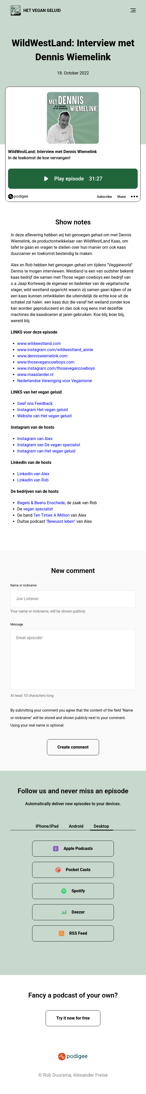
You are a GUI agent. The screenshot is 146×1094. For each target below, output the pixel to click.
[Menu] (133, 10)
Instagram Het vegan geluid (42, 409)
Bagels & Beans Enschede (41, 502)
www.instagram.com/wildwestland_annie (55, 349)
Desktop (101, 826)
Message (16, 624)
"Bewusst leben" (60, 521)
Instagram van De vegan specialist (48, 444)
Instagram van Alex (35, 438)
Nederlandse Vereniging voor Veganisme (54, 380)
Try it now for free (73, 1018)
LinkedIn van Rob (33, 480)
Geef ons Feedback (35, 403)
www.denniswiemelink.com (42, 355)
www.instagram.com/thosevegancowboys (56, 368)
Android (76, 826)
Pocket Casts (78, 869)
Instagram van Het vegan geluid (46, 451)
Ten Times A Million (51, 515)
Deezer (78, 912)
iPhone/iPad (47, 826)
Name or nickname (23, 585)
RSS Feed (78, 933)
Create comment (73, 747)
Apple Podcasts (78, 848)
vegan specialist (38, 509)
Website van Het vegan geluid (44, 415)
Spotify (78, 890)
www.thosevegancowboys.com (46, 362)
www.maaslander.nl (35, 374)
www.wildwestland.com (39, 343)
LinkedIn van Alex (33, 473)
